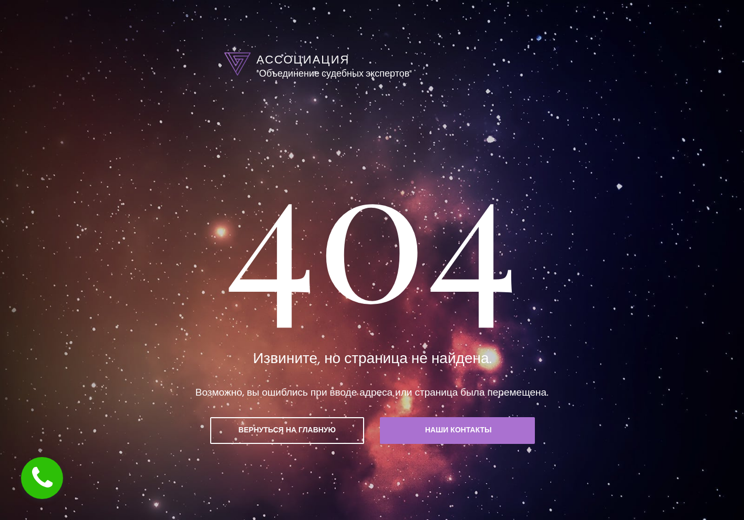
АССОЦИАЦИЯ (302, 59)
